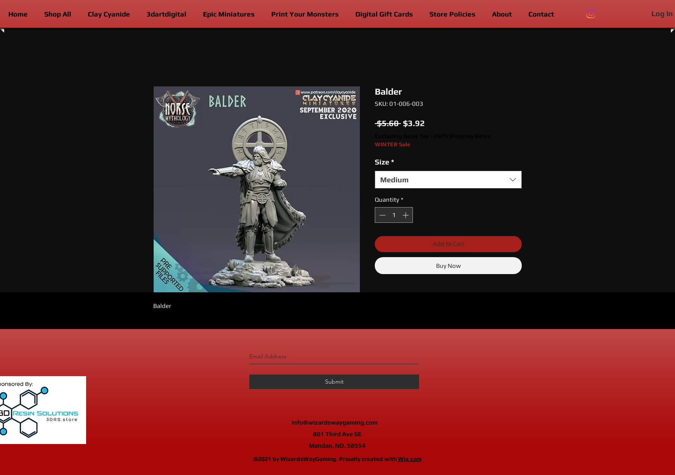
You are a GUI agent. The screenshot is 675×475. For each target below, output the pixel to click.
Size (384, 162)
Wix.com (410, 459)
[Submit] (334, 382)
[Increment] (406, 215)
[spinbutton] (394, 215)
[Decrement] (381, 215)
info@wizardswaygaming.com (335, 422)
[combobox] (448, 180)
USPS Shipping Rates (461, 136)
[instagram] (590, 13)
